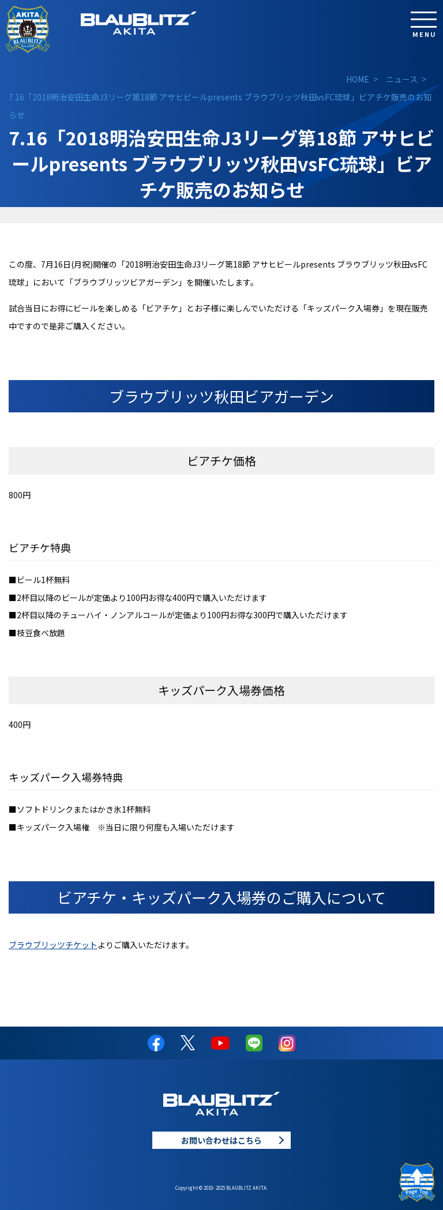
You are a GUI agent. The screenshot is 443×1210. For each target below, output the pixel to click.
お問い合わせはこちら (221, 1140)
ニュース (402, 79)
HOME (357, 79)
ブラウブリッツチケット (53, 944)
